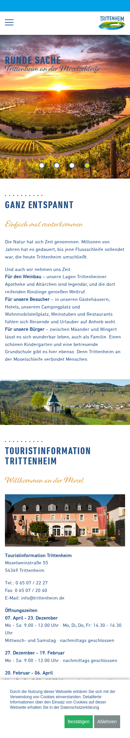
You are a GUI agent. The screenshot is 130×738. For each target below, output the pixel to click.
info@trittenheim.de (43, 598)
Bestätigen (79, 721)
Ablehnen (107, 721)
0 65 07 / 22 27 (31, 582)
